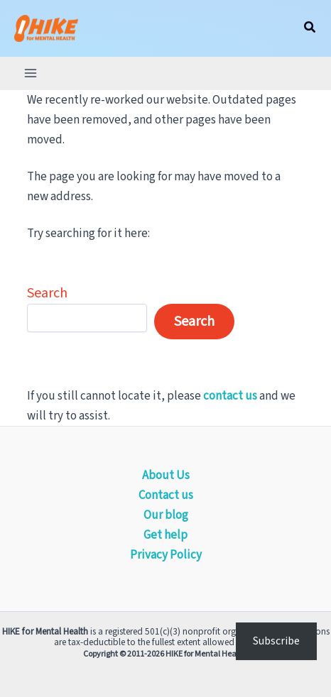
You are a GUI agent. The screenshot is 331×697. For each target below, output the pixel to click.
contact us (230, 396)
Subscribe (276, 641)
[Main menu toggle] (30, 73)
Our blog (165, 515)
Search (47, 293)
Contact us (166, 495)
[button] (310, 28)
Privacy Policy (166, 555)
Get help (165, 535)
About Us (166, 475)
